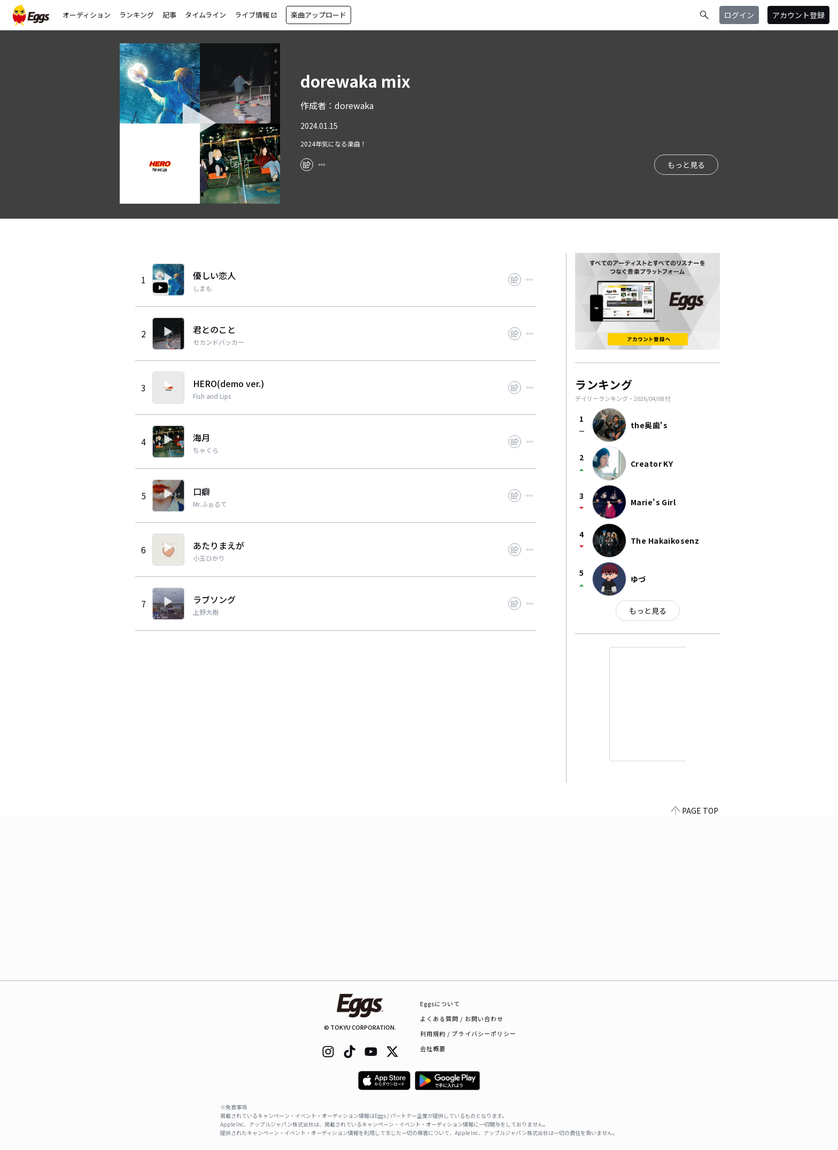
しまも (202, 288)
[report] (321, 164)
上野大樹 (206, 612)
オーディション (87, 15)
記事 (169, 15)
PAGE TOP (694, 974)
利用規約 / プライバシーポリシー (468, 1033)
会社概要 (433, 1048)
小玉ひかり (209, 558)
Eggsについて (440, 1003)
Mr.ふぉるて (210, 504)
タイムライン (205, 15)
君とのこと (214, 329)
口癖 (201, 491)
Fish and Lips (212, 396)
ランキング (136, 15)
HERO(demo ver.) (228, 383)
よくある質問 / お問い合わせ (462, 1018)
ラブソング (214, 599)
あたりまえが (218, 545)
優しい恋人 (214, 275)
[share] (306, 164)
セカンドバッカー (218, 342)
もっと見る (647, 610)
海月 (201, 437)
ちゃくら (206, 450)
